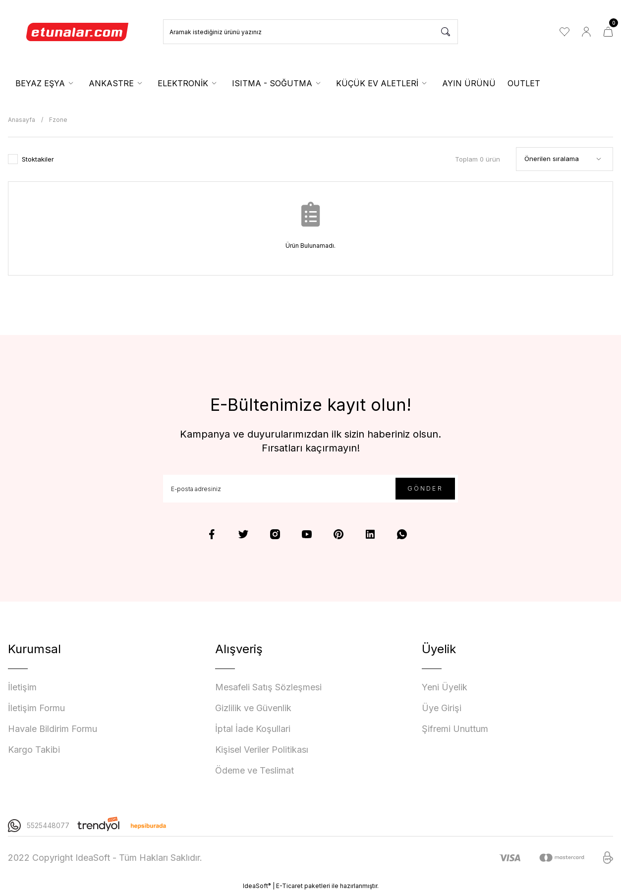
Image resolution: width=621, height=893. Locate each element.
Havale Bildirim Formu (52, 729)
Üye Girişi (441, 708)
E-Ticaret (289, 886)
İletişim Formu (36, 708)
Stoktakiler (38, 159)
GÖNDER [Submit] (425, 488)
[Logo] (77, 31)
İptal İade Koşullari (252, 729)
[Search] (310, 31)
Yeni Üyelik (444, 687)
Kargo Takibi (34, 749)
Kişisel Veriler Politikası (261, 749)
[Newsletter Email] (310, 488)
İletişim (22, 687)
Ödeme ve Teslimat (254, 770)
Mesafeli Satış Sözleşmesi (268, 687)
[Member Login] (586, 32)
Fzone (58, 119)
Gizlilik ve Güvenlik (253, 708)
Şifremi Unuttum (455, 729)
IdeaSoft (257, 886)
